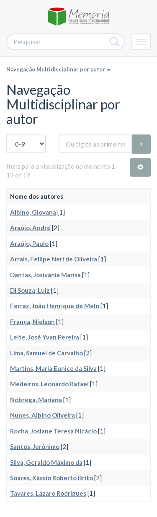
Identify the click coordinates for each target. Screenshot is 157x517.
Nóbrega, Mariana (36, 399)
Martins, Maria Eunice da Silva (53, 368)
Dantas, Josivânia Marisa (45, 275)
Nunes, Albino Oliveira (42, 415)
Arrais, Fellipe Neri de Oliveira (53, 259)
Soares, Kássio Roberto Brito (51, 478)
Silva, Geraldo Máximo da (46, 462)
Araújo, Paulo (29, 243)
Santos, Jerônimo (34, 446)
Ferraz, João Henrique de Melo (54, 305)
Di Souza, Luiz (30, 290)
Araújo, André (30, 227)
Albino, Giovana (33, 212)
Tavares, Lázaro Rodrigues (48, 493)
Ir (141, 143)
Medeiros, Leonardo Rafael (49, 384)
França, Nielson (32, 321)
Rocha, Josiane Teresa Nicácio (53, 431)
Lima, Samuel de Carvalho (46, 353)
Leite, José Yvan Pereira (44, 337)
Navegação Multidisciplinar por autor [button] (58, 69)
